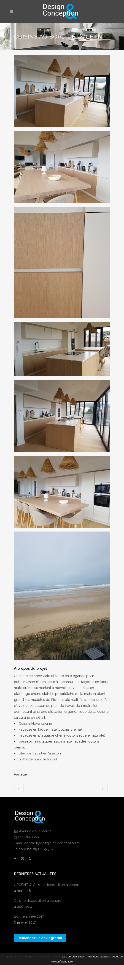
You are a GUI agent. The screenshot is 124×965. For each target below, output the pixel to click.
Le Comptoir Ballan (73, 956)
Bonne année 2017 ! (30, 916)
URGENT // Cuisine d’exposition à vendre (47, 885)
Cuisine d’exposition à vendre (37, 901)
